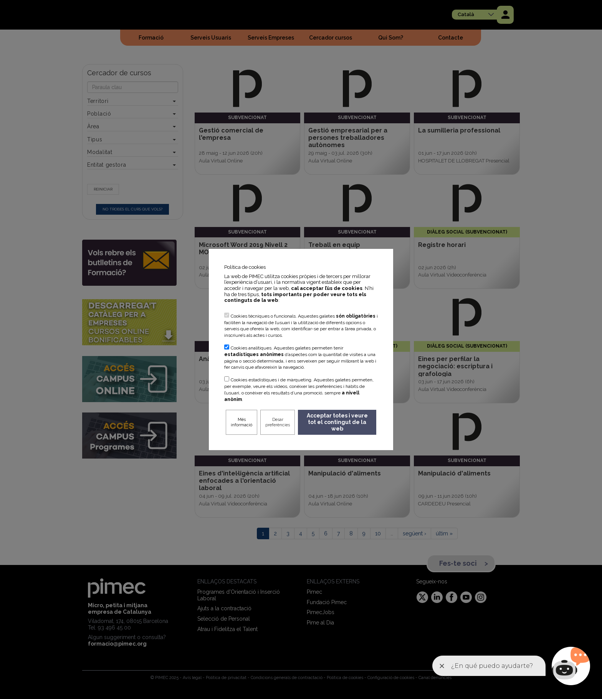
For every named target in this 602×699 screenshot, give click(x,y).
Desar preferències (277, 422)
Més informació (241, 422)
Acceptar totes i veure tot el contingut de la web (337, 422)
